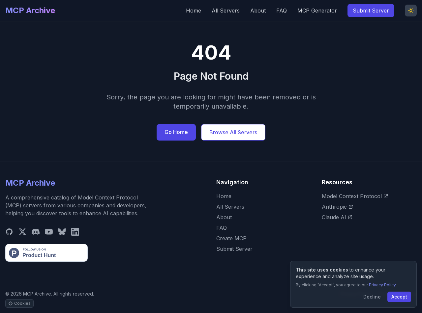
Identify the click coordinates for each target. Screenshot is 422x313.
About (258, 10)
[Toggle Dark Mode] (411, 10)
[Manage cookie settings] (19, 303)
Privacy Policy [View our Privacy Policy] (382, 284)
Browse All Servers (233, 132)
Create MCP (231, 238)
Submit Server (371, 10)
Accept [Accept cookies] (399, 297)
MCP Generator (317, 10)
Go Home (176, 132)
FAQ (281, 10)
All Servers (226, 10)
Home (193, 10)
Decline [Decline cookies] (372, 297)
